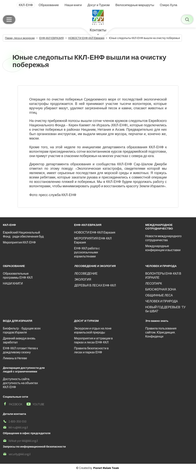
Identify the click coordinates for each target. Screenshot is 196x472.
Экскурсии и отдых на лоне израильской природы (92, 330)
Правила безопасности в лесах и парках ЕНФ (91, 350)
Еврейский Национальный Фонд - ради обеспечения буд (23, 234)
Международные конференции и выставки (162, 248)
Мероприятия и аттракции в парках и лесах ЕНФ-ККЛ (93, 340)
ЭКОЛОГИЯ (82, 279)
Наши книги (73, 5)
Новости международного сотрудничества (163, 238)
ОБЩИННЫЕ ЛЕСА (159, 295)
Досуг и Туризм (98, 5)
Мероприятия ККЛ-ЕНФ (19, 242)
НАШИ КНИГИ (13, 283)
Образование (49, 5)
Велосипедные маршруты (134, 5)
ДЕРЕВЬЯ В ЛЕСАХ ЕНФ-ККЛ (95, 285)
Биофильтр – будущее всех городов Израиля (22, 330)
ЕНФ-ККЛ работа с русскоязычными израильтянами (87, 252)
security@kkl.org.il (16, 454)
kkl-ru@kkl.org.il (15, 427)
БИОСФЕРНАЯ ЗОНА (160, 289)
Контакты (98, 30)
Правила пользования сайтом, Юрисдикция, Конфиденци (160, 332)
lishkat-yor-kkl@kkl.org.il (20, 441)
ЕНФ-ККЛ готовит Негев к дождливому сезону (20, 350)
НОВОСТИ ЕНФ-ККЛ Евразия (94, 232)
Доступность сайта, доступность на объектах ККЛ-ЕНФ (20, 383)
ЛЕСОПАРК (153, 283)
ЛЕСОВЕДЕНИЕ (86, 274)
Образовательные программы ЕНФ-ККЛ (18, 276)
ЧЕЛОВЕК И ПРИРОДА (161, 301)
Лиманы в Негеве (15, 358)
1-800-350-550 (14, 421)
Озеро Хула (168, 5)
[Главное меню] (9, 19)
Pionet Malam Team (106, 468)
